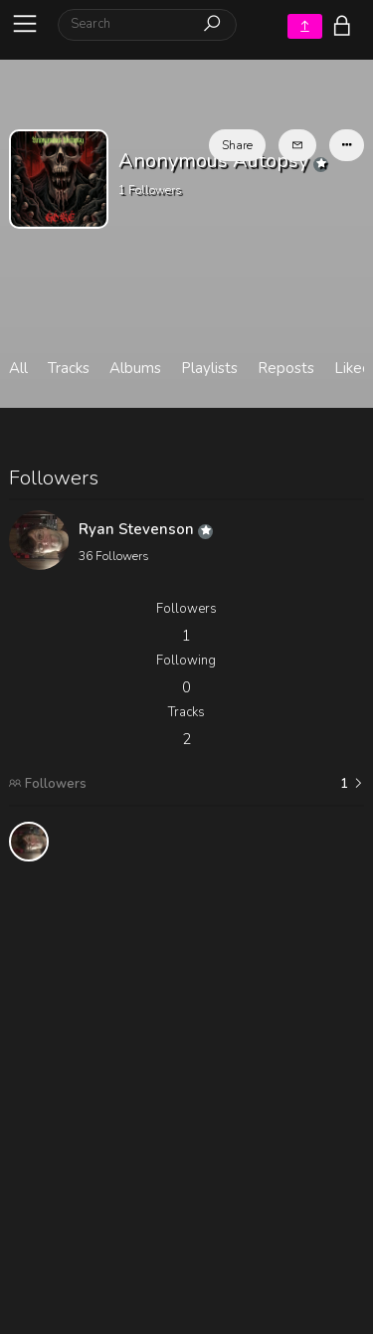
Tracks (69, 368)
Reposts (286, 368)
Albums (135, 368)
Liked (352, 368)
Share (237, 145)
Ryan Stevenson (146, 529)
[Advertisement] (186, 1062)
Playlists (209, 368)
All (18, 368)
